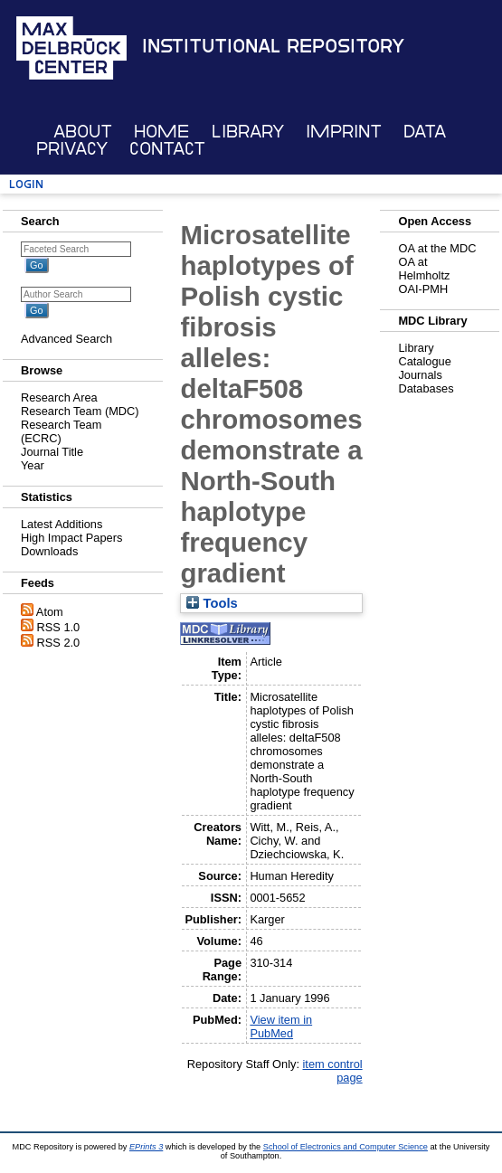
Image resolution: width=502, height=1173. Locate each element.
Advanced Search (66, 338)
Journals (419, 375)
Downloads (49, 551)
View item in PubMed (281, 1026)
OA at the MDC (437, 248)
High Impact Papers (71, 537)
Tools (211, 603)
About (82, 131)
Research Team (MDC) (80, 411)
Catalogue (424, 361)
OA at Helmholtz (424, 268)
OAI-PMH (423, 289)
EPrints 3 (146, 1146)
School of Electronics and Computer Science (345, 1146)
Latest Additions (61, 524)
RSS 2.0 (59, 642)
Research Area (59, 397)
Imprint (344, 131)
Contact (167, 148)
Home (161, 131)
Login (26, 184)
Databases (425, 388)
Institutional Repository (273, 46)
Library (248, 131)
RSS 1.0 (59, 627)
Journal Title (52, 452)
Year (32, 465)
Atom (49, 612)
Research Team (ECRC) (61, 431)
